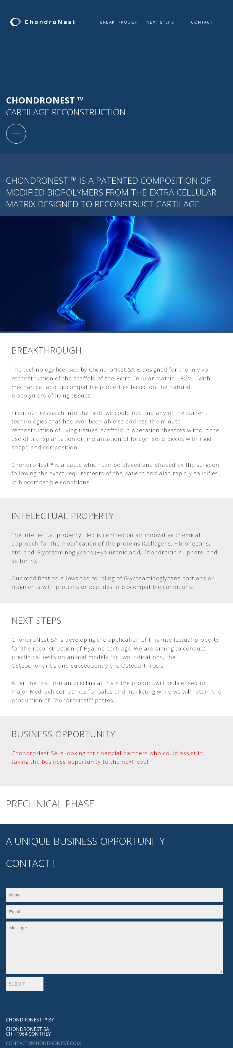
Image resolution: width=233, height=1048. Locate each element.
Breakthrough (119, 22)
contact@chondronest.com (43, 1043)
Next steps (160, 22)
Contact (202, 22)
